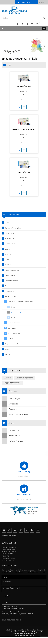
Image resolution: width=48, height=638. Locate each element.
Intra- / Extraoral (10, 275)
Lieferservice (10, 430)
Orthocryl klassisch (14, 322)
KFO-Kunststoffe (10, 296)
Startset (13, 306)
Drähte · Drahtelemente (12, 264)
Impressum (31, 633)
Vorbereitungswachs (24, 377)
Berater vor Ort (11, 435)
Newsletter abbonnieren (11, 619)
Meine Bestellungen (9, 551)
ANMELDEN (25, 2)
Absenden (6, 595)
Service (7, 354)
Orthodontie (10, 403)
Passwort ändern (8, 549)
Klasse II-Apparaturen (12, 270)
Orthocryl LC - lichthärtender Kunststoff (20, 301)
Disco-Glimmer (12, 328)
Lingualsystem (9, 233)
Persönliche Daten (9, 547)
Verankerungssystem (11, 280)
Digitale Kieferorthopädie (13, 227)
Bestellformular (8, 560)
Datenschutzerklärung (13, 631)
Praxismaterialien (10, 285)
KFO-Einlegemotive (14, 333)
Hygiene (7, 222)
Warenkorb (41, 24)
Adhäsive (8, 254)
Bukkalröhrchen (10, 243)
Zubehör (13, 317)
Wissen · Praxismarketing (15, 414)
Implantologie (11, 398)
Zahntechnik (10, 408)
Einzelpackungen (16, 312)
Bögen (7, 259)
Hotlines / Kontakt (12, 440)
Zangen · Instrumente (12, 343)
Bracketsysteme (10, 238)
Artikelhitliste (7, 553)
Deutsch (42, 2)
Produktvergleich (8, 558)
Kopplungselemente (12, 382)
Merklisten (6, 556)
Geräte (7, 349)
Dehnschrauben (10, 291)
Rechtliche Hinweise (36, 629)
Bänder (7, 249)
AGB (22, 631)
